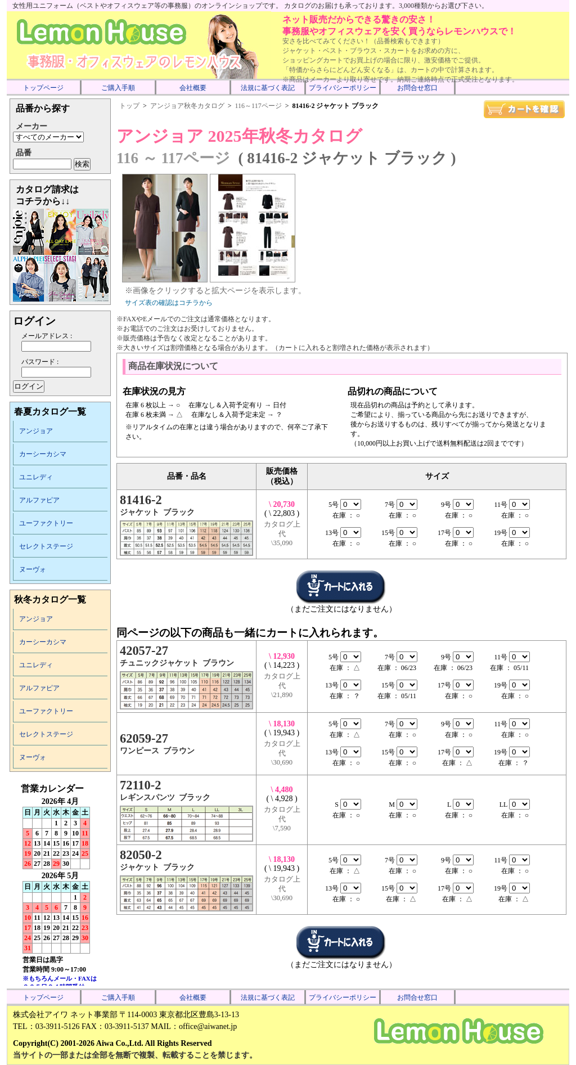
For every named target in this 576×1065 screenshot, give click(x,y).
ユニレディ (36, 477)
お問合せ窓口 (417, 88)
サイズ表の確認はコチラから (169, 303)
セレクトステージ (46, 546)
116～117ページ (258, 106)
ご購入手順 (118, 88)
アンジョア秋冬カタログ (187, 106)
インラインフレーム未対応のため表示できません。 (60, 884)
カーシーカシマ (42, 454)
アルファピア (39, 500)
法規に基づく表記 (268, 88)
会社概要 (192, 88)
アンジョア (36, 431)
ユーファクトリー (46, 523)
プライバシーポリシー (342, 88)
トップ (129, 106)
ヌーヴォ (32, 569)
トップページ (43, 88)
